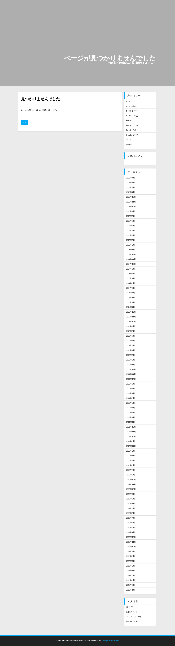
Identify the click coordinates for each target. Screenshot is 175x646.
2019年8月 (130, 499)
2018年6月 (130, 566)
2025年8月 (130, 216)
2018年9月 (130, 551)
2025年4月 (130, 235)
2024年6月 (130, 283)
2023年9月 (130, 326)
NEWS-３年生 (132, 115)
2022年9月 (130, 384)
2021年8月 (130, 441)
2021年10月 (131, 436)
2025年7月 (130, 221)
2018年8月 (130, 556)
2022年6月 (130, 398)
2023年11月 (131, 317)
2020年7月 (130, 455)
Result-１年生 (132, 125)
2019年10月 (131, 489)
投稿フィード (132, 612)
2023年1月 (130, 364)
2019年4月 (130, 518)
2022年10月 (131, 379)
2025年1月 (130, 249)
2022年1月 (130, 422)
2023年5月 (130, 345)
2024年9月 (130, 269)
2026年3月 (130, 182)
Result (129, 120)
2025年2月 (130, 245)
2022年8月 (130, 388)
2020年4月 (130, 470)
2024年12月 (131, 254)
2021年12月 (131, 427)
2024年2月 (130, 302)
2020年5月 (130, 465)
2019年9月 (130, 494)
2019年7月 (130, 503)
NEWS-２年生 (132, 111)
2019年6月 (130, 508)
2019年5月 (130, 513)
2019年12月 (131, 479)
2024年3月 (130, 297)
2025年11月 (131, 202)
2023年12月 (131, 312)
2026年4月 (130, 178)
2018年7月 (130, 561)
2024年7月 (130, 278)
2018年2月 (130, 585)
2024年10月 (131, 264)
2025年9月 (130, 211)
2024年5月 (130, 288)
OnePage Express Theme (110, 640)
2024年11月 (131, 259)
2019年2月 (130, 527)
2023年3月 (130, 355)
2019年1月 (130, 532)
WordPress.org (132, 621)
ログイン (130, 607)
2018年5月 (130, 570)
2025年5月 (130, 230)
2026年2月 (130, 187)
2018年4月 (130, 575)
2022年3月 (130, 412)
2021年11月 (131, 431)
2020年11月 (131, 446)
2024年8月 (130, 273)
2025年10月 (131, 206)
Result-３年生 (132, 135)
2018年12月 (131, 537)
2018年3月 (130, 580)
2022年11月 (131, 374)
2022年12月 (131, 369)
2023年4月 (130, 350)
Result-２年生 (132, 130)
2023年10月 (131, 321)
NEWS (128, 101)
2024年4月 (130, 292)
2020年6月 (130, 460)
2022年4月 (130, 407)
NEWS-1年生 (131, 106)
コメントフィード (134, 616)
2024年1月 (130, 307)
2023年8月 (130, 331)
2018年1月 (130, 590)
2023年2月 (130, 360)
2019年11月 (131, 484)
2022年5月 (130, 403)
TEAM (128, 139)
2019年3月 (130, 522)
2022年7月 (130, 393)
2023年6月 (130, 340)
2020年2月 (130, 474)
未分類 (129, 144)
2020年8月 (130, 451)
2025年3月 (130, 240)
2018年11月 (131, 542)
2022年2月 (130, 417)
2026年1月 (130, 192)
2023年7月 (130, 336)
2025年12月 (131, 197)
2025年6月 (130, 225)
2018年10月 (131, 546)
